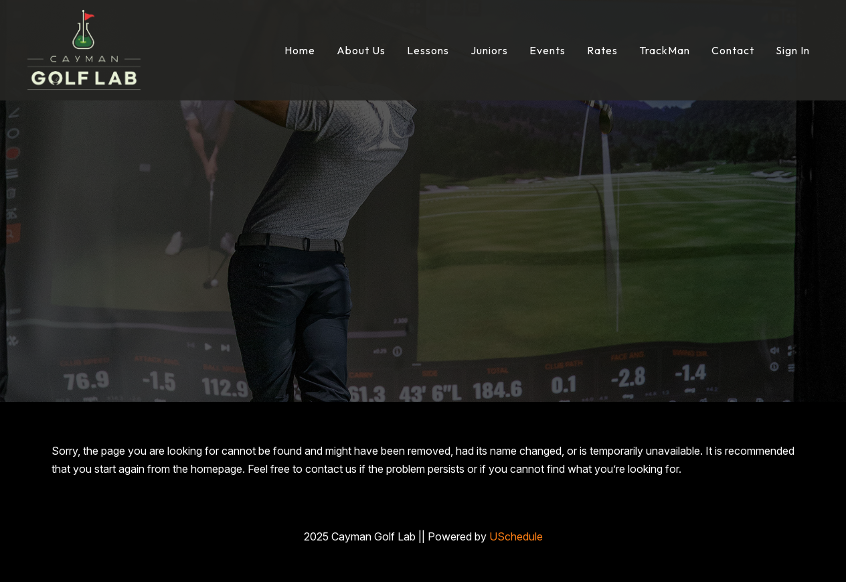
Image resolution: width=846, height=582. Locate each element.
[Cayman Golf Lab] (84, 49)
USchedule (516, 536)
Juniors (489, 50)
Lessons (428, 50)
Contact (732, 50)
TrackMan (664, 50)
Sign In (793, 50)
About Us (361, 50)
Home (299, 50)
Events (547, 50)
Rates (602, 50)
